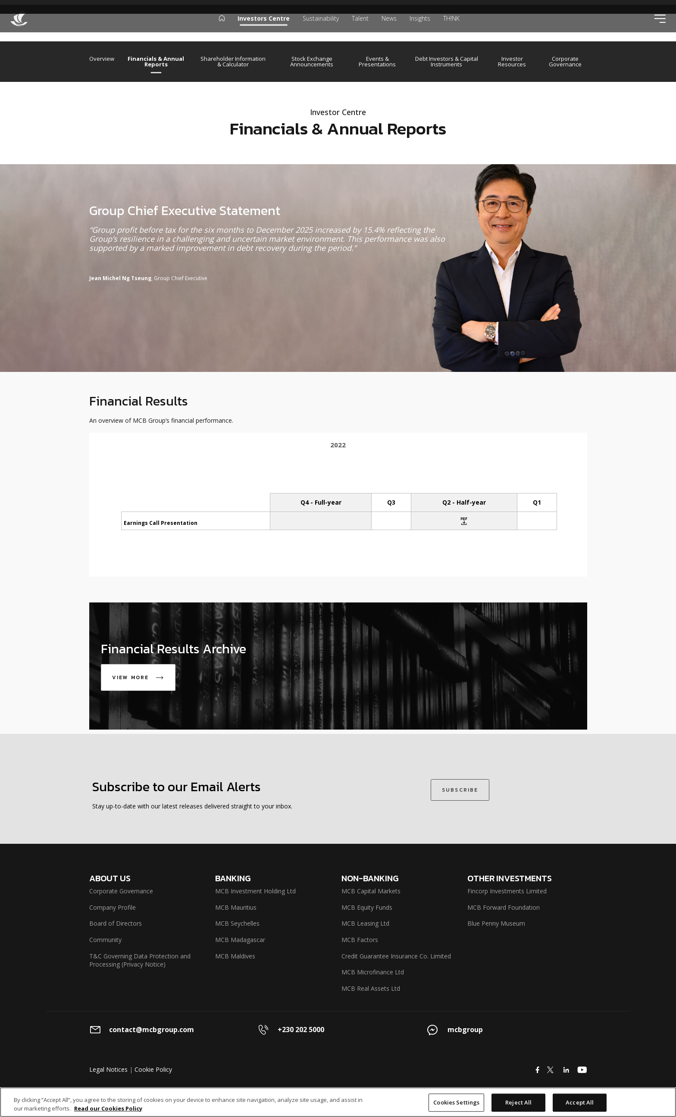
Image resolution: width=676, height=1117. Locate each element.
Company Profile (112, 907)
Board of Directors (115, 923)
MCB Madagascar (240, 940)
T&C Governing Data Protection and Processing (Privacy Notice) (140, 960)
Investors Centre (264, 28)
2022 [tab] (338, 444)
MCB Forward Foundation (503, 907)
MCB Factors (359, 940)
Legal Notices (108, 1069)
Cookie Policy (153, 1069)
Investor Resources (512, 61)
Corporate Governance (565, 61)
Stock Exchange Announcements (311, 61)
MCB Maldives (235, 956)
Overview (101, 59)
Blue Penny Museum (496, 923)
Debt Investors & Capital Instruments (446, 61)
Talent (360, 28)
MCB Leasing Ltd (365, 923)
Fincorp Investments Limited (507, 891)
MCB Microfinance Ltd (372, 972)
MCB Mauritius (236, 907)
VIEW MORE (140, 677)
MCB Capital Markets (371, 891)
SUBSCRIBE (460, 790)
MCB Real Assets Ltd (370, 988)
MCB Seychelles (237, 923)
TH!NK (451, 28)
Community (105, 940)
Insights (420, 28)
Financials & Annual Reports (156, 61)
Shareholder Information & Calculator (233, 61)
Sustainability (321, 28)
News (389, 28)
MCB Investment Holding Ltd (255, 891)
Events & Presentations (377, 61)
